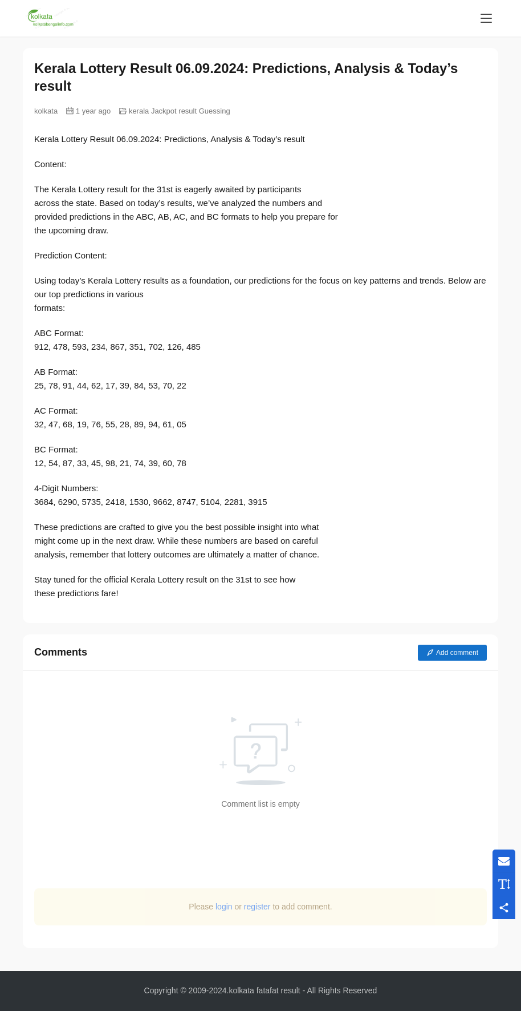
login (224, 906)
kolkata (46, 111)
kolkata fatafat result (264, 990)
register (257, 906)
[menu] (486, 18)
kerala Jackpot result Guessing (179, 111)
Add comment (452, 653)
